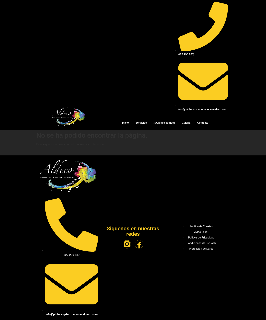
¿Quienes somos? (164, 122)
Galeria (186, 122)
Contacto (202, 122)
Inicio (125, 122)
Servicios (141, 122)
